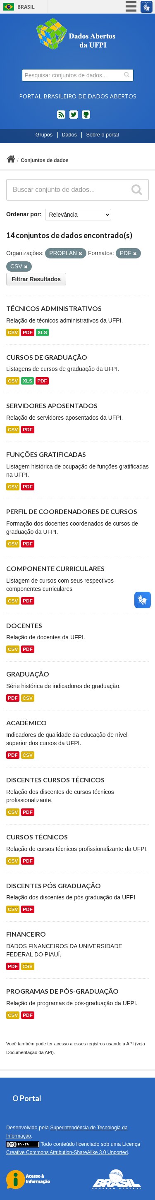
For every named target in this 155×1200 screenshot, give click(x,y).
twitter (73, 117)
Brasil (26, 6)
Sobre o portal (102, 135)
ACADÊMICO (26, 723)
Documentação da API (29, 1052)
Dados (69, 135)
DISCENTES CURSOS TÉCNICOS (55, 780)
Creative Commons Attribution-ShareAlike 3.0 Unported (67, 1152)
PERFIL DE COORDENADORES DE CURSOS (71, 511)
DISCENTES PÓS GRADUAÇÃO (53, 885)
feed (61, 117)
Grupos (44, 135)
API (130, 1043)
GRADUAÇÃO (27, 674)
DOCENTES (24, 625)
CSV (13, 332)
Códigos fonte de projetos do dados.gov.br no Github (86, 117)
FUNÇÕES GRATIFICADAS (46, 454)
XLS (42, 332)
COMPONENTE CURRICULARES (55, 568)
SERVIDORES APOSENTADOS (52, 405)
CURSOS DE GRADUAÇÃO (46, 357)
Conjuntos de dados (44, 160)
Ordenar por (23, 214)
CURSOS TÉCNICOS (37, 837)
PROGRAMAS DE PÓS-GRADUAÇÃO (62, 991)
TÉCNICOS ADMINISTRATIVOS (54, 308)
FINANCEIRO (26, 934)
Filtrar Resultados (36, 279)
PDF (28, 332)
